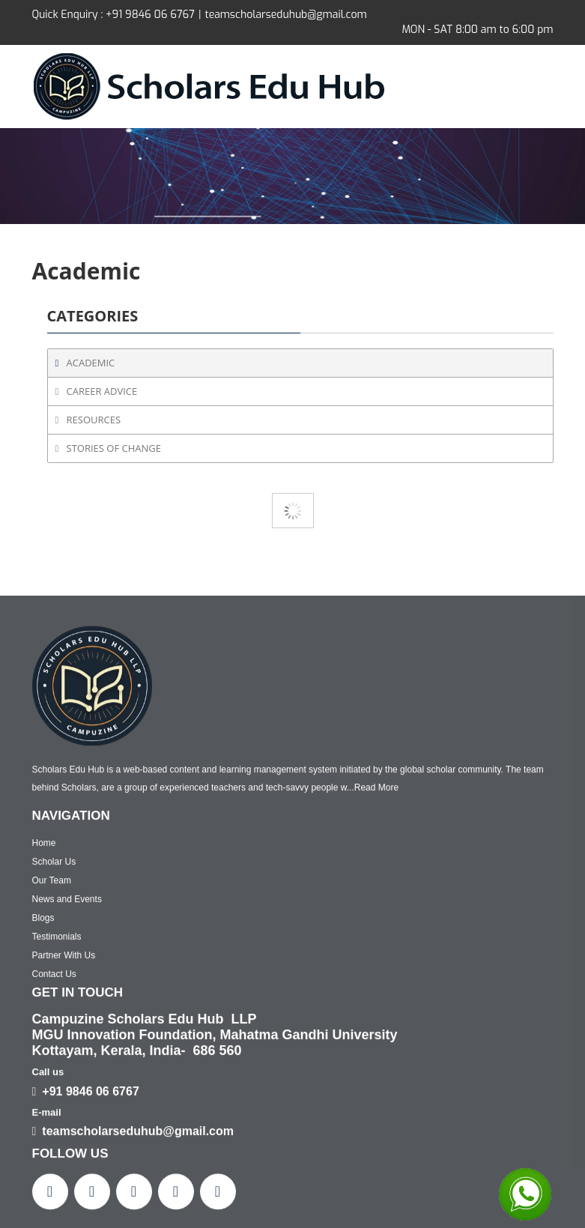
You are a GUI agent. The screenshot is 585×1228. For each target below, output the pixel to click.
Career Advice (102, 391)
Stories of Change (114, 448)
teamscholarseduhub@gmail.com (286, 14)
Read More (376, 1072)
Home (44, 1127)
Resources (94, 419)
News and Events (67, 1183)
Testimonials (57, 1220)
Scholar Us (54, 1145)
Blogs (43, 1202)
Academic (91, 362)
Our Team (51, 1164)
